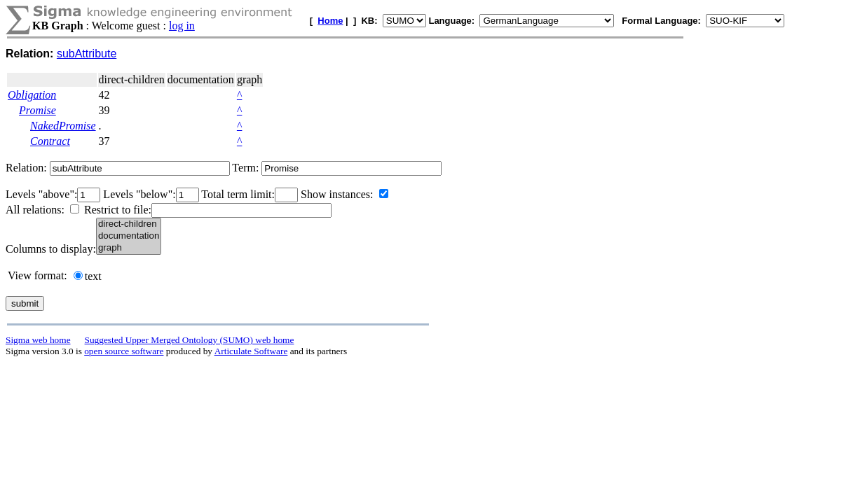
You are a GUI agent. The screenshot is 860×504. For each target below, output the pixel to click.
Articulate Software (251, 351)
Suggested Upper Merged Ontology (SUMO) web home (189, 340)
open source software (123, 351)
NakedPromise (63, 126)
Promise (37, 110)
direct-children (129, 224)
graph (129, 248)
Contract (50, 141)
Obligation (32, 95)
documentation (129, 236)
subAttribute (86, 53)
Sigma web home (38, 340)
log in (182, 25)
